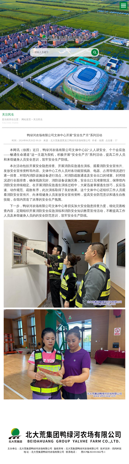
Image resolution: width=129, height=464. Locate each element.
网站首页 (26, 119)
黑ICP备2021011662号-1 (93, 452)
